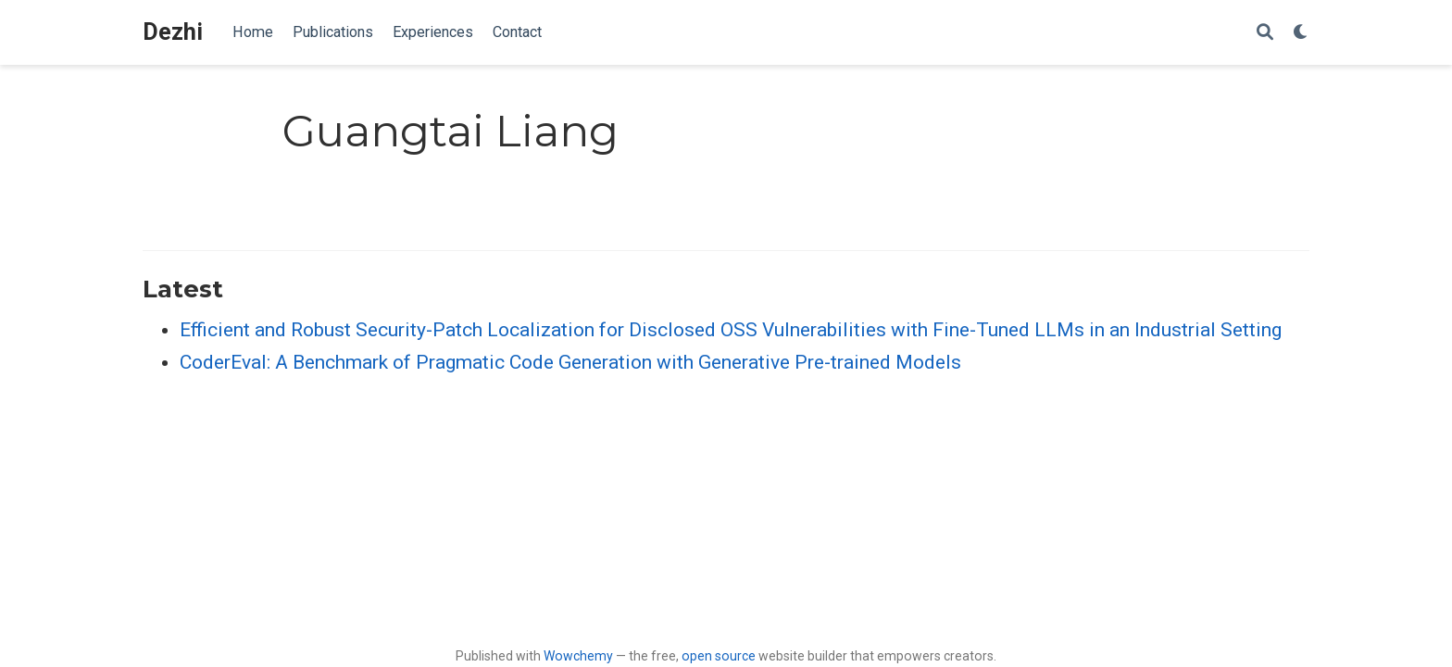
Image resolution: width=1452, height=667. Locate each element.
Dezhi (173, 32)
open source (719, 655)
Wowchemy (578, 655)
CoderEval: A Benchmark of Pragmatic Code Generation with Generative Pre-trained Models (570, 362)
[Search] (1265, 33)
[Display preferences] (1301, 33)
